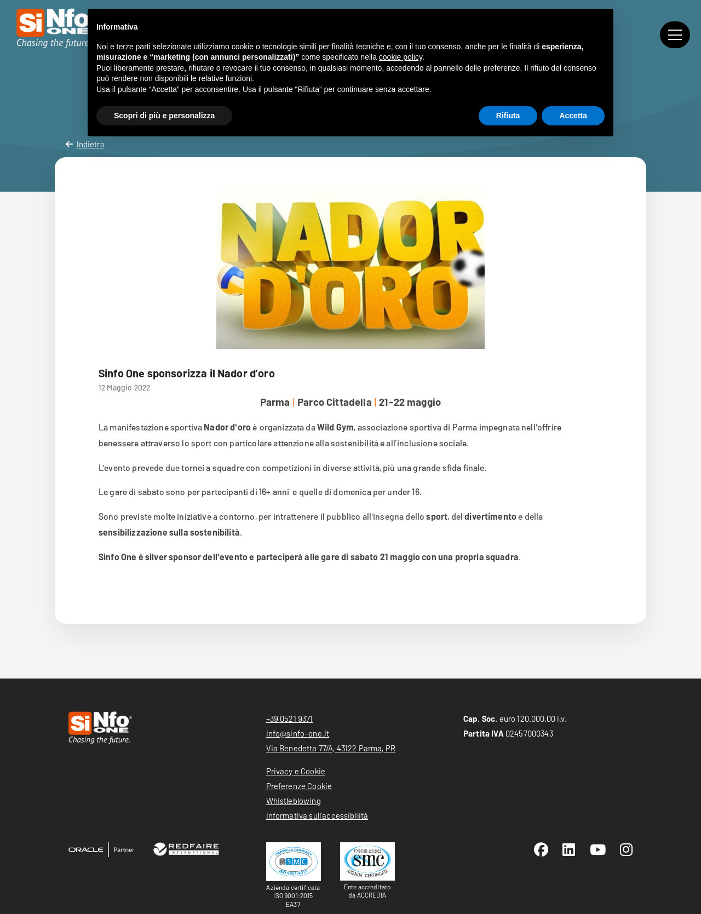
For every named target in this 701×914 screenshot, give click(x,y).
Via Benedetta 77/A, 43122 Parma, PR (331, 748)
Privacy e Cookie (296, 771)
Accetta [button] (573, 115)
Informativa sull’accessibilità (317, 815)
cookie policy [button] (400, 57)
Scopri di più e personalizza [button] (164, 115)
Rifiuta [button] (508, 115)
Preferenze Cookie (299, 786)
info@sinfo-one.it (298, 733)
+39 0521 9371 (289, 718)
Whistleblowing (293, 801)
